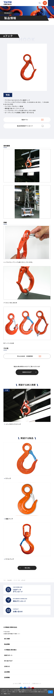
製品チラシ (25, 119)
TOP (4, 580)
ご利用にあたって (36, 683)
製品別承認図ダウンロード (25, 126)
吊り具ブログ (8, 661)
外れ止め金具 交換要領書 (25, 356)
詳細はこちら (6, 693)
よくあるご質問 (17, 683)
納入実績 (7, 639)
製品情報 (10, 580)
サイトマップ (26, 683)
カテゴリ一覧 (16, 580)
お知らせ (7, 666)
